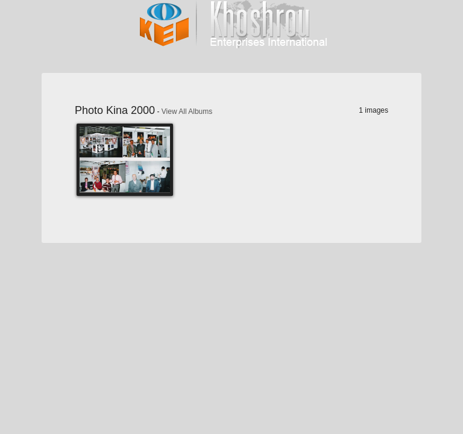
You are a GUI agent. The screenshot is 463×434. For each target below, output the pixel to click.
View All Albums (187, 111)
